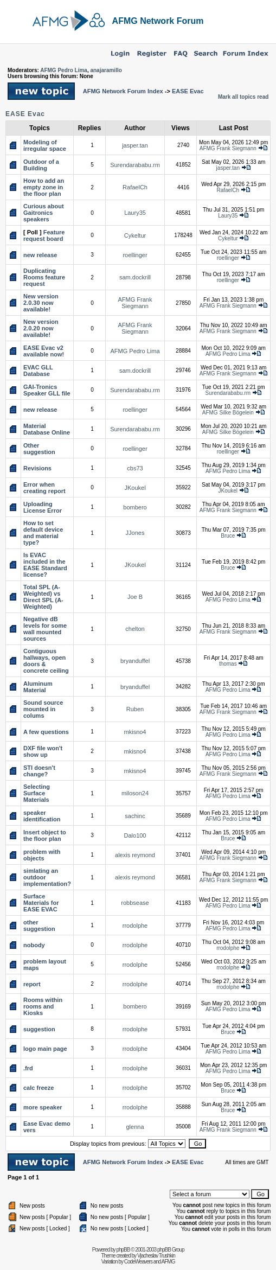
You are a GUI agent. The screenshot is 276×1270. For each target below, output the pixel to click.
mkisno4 (135, 732)
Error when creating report (44, 487)
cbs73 (135, 468)
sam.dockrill (135, 277)
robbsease (135, 902)
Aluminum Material (38, 686)
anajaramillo (105, 70)
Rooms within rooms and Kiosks (42, 1006)
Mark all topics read (243, 97)
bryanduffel (135, 661)
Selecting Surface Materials (36, 793)
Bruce (228, 536)
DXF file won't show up (42, 751)
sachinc (135, 816)
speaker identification (41, 815)
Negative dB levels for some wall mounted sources (45, 629)
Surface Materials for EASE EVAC (41, 902)
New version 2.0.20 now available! (41, 328)
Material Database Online (46, 429)
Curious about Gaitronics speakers (43, 212)
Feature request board (44, 235)
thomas (228, 664)
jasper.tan (135, 145)
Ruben (135, 709)
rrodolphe (135, 925)
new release (40, 255)
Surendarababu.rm (135, 165)
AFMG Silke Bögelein (228, 413)
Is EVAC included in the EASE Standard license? (45, 565)
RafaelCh (135, 187)
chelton (134, 629)
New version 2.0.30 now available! (41, 302)
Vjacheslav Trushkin (156, 1256)
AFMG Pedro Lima (63, 70)
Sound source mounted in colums (43, 709)
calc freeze (38, 1087)
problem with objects (41, 854)
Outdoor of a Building (41, 164)
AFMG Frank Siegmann (228, 148)
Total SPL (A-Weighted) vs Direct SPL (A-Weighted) (43, 597)
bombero (134, 507)
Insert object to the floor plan (44, 835)
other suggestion (39, 925)
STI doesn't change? (39, 770)
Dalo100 (135, 835)
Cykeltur (135, 235)
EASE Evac (188, 91)
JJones (135, 532)
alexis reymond (135, 855)
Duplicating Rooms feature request (44, 277)
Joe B (135, 596)
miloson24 (135, 793)
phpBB (123, 1250)
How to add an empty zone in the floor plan (43, 187)
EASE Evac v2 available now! (43, 351)
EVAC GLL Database (38, 370)
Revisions (37, 468)
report (32, 984)
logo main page (45, 1048)
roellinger (135, 255)
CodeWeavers (138, 1262)
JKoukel (134, 487)
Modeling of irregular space (44, 145)
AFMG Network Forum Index (123, 91)
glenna (135, 1127)
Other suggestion (39, 448)
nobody (34, 945)
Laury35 (135, 212)
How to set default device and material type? (43, 533)
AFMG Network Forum (158, 20)
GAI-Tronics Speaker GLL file (46, 390)
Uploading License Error (42, 507)
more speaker (42, 1107)
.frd (28, 1068)
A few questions (46, 732)
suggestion (39, 1029)
